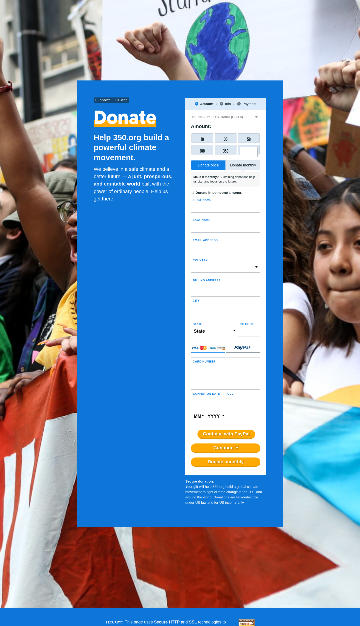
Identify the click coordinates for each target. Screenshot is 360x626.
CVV (230, 393)
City (196, 300)
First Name (202, 200)
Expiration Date (206, 393)
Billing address (207, 280)
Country (200, 260)
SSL (193, 622)
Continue (223, 447)
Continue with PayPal (226, 434)
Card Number (204, 361)
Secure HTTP (167, 622)
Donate (226, 461)
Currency (201, 117)
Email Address (205, 240)
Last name (202, 220)
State (197, 324)
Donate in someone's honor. (218, 192)
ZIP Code (246, 324)
